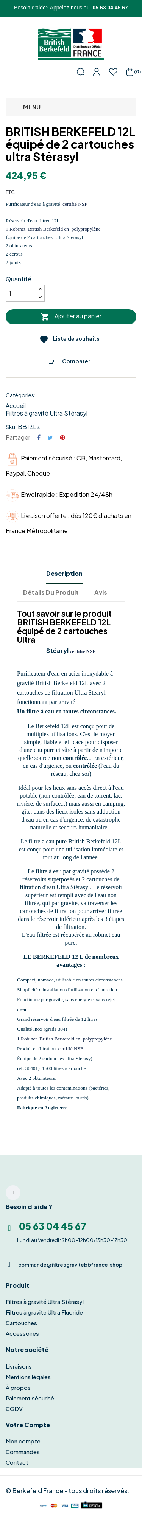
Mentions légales (28, 1376)
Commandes (23, 1451)
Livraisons (19, 1366)
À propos (18, 1387)
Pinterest (62, 437)
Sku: (11, 426)
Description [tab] (64, 573)
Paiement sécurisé (30, 1398)
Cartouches (21, 1322)
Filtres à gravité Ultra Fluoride (44, 1312)
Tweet (50, 437)
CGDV (14, 1408)
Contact (17, 1462)
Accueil (16, 405)
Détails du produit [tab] (51, 592)
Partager (39, 437)
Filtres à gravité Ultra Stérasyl (46, 413)
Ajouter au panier (71, 316)
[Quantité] (21, 293)
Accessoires (22, 1333)
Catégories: (21, 395)
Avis (100, 592)
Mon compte (23, 1441)
